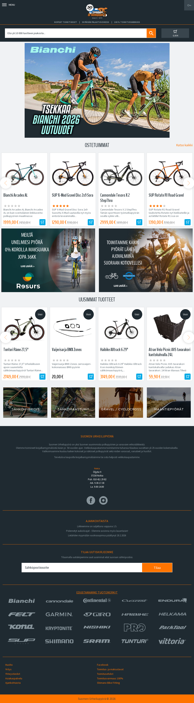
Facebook (102, 664)
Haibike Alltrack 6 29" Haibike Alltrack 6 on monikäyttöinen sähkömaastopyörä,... (121, 367)
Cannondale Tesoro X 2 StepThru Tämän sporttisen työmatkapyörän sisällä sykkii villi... (119, 213)
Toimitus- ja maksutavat (110, 669)
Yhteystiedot (12, 674)
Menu (8, 4)
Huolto (9, 664)
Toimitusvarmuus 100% (110, 678)
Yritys (8, 669)
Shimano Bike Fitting (108, 682)
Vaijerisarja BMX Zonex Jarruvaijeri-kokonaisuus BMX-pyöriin (71, 365)
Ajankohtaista (13, 682)
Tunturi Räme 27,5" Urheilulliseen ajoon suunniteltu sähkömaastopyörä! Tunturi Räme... (23, 367)
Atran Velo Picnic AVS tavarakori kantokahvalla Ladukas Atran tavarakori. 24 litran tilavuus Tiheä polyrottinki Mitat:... (167, 368)
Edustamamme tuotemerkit (97, 592)
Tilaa (157, 567)
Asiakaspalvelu (13, 678)
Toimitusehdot (105, 674)
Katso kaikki (184, 145)
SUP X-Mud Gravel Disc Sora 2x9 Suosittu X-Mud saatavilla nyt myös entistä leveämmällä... (71, 213)
